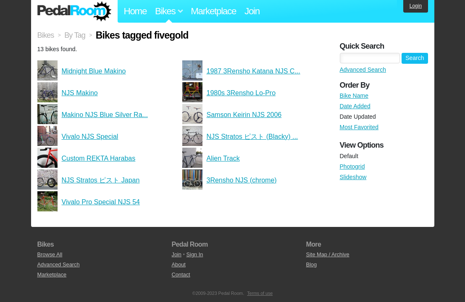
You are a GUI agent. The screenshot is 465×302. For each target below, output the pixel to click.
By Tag (74, 35)
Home (135, 11)
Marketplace (213, 11)
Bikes (45, 35)
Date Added (355, 106)
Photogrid (352, 166)
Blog (311, 264)
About (178, 264)
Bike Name (354, 95)
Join (252, 11)
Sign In (195, 254)
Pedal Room (74, 11)
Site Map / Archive (327, 254)
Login (416, 6)
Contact (180, 274)
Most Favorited (359, 127)
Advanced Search (363, 69)
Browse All (50, 254)
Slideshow (353, 177)
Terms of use (260, 293)
